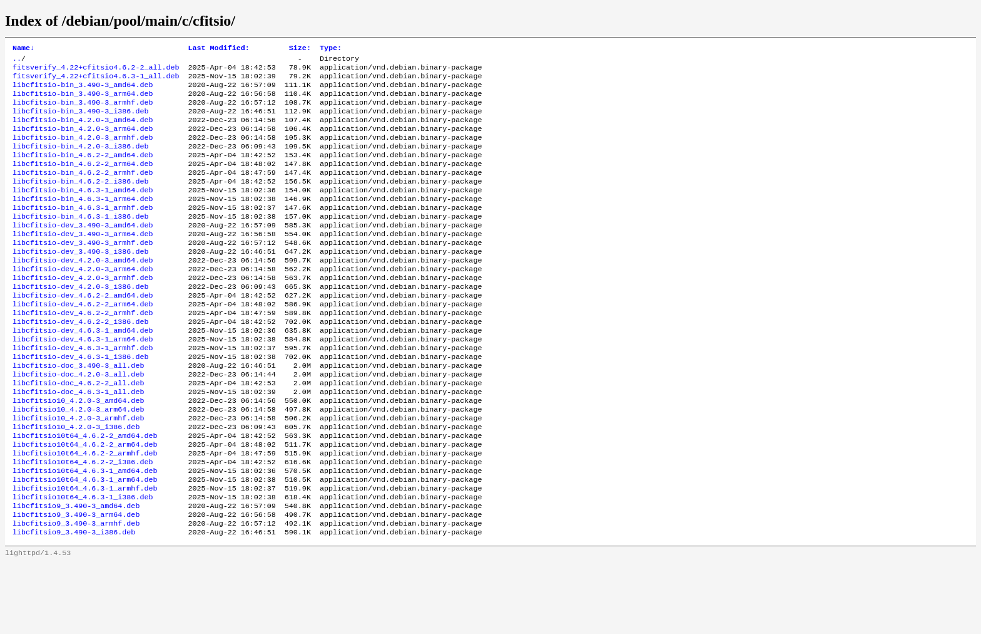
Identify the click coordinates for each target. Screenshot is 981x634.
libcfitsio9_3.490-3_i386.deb (74, 602)
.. (17, 61)
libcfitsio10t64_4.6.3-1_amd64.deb (85, 532)
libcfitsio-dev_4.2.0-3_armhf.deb (83, 311)
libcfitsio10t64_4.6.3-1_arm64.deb (85, 542)
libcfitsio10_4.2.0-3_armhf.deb (78, 472)
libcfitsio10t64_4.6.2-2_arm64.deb (85, 502)
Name (23, 49)
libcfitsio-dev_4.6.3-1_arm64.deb (83, 382)
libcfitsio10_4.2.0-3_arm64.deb (78, 462)
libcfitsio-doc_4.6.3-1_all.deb (78, 442)
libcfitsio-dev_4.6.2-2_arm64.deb (83, 341)
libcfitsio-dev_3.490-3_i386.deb (80, 281)
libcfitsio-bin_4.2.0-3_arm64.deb (83, 141)
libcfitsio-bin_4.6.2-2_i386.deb (80, 201)
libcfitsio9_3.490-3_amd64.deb (76, 572)
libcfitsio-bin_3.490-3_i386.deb (80, 121)
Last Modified (218, 49)
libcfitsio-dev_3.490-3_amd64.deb (83, 251)
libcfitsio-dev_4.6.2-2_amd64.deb (83, 331)
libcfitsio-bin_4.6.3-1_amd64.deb (83, 211)
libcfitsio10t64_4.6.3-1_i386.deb (83, 562)
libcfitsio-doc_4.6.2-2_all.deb (78, 432)
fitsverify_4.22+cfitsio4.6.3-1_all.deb (96, 81)
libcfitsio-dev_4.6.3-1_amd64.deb (83, 371)
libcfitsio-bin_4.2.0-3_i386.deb (80, 161)
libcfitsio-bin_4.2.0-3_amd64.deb (83, 131)
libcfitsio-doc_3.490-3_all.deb (78, 412)
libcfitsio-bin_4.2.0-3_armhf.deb (83, 151)
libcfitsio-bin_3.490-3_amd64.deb (83, 91)
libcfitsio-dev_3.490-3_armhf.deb (83, 271)
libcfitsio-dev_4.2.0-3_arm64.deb (83, 301)
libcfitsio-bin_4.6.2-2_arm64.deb (83, 181)
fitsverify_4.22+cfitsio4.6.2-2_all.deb (96, 71)
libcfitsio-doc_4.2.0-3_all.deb (78, 422)
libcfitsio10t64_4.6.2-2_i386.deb (83, 522)
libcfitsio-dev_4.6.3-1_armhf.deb (83, 392)
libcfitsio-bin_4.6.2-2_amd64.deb (83, 171)
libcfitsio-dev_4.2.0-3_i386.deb (80, 321)
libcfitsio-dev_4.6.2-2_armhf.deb (83, 351)
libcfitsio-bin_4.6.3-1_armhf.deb (83, 231)
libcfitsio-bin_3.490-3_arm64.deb (83, 101)
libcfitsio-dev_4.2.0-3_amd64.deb (83, 291)
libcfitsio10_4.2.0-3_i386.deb (76, 482)
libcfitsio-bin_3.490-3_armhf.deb (83, 111)
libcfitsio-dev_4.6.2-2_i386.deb (80, 361)
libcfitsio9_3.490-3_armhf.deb (76, 592)
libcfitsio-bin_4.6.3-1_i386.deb (80, 241)
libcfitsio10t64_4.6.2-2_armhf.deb (85, 512)
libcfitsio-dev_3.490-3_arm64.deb (83, 261)
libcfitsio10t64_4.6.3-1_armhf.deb (85, 552)
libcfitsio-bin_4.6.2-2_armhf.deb (83, 191)
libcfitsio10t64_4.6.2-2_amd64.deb (85, 492)
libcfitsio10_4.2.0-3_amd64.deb (78, 452)
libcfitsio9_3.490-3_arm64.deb (76, 582)
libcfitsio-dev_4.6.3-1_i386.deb (80, 402)
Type (331, 49)
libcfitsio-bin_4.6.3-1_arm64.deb (83, 221)
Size (300, 49)
